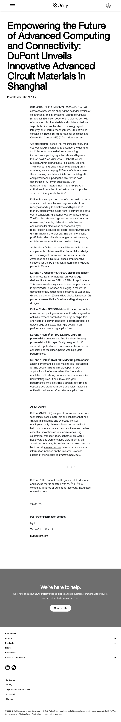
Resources (10, 653)
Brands (8, 638)
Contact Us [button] (60, 608)
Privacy (9, 685)
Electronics (10, 634)
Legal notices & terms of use (18, 689)
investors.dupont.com (69, 455)
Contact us (10, 680)
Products (9, 643)
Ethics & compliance (15, 657)
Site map (9, 699)
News (8, 648)
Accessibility (11, 694)
